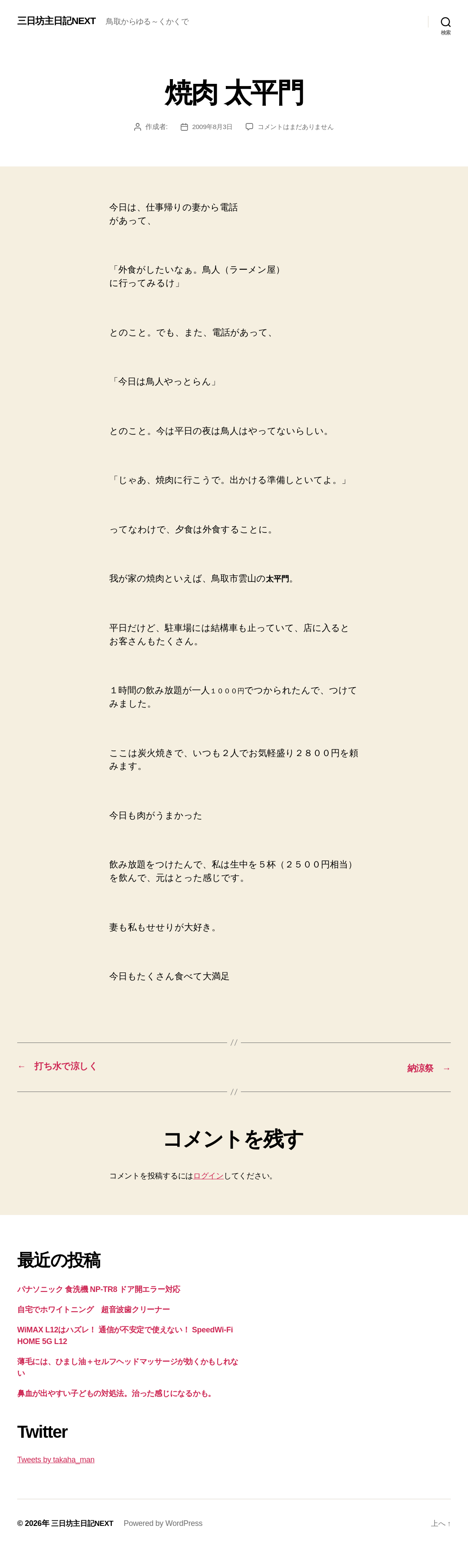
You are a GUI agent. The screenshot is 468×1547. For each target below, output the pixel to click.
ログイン (208, 1175)
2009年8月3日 (209, 126)
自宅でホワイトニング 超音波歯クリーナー (93, 1308)
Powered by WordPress (166, 1522)
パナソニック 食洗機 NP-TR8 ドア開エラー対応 (98, 1288)
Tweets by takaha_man (56, 1459)
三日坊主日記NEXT (59, 21)
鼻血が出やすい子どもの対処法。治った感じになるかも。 (116, 1392)
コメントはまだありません (296, 126)
